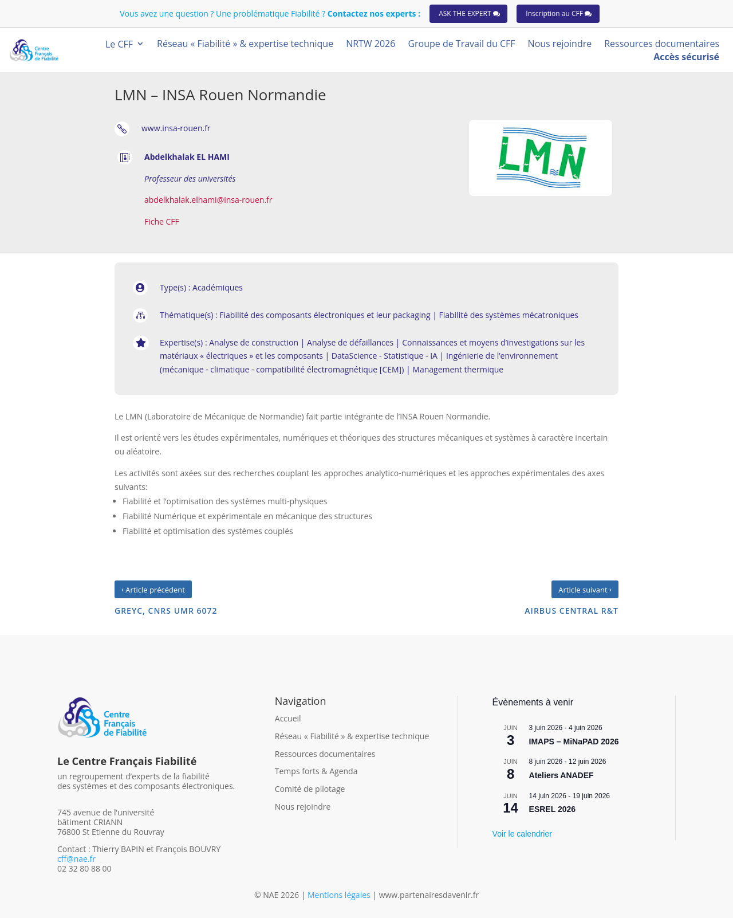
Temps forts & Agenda (316, 771)
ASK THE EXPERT (465, 13)
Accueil (288, 718)
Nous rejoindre (303, 806)
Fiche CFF (161, 221)
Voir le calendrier (522, 833)
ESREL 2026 (552, 809)
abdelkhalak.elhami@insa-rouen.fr (208, 199)
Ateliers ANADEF (561, 775)
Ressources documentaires (325, 753)
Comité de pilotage (310, 788)
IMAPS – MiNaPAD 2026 (574, 741)
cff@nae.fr (76, 858)
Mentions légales (340, 894)
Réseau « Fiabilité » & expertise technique (352, 736)
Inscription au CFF (554, 13)
